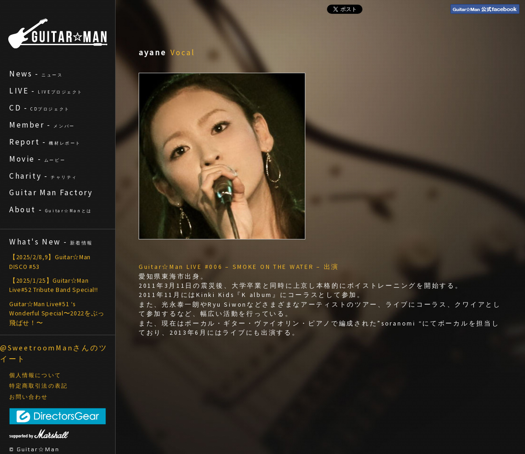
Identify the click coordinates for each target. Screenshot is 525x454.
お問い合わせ (28, 397)
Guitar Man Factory (51, 192)
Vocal (182, 52)
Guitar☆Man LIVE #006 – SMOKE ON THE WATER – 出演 (239, 267)
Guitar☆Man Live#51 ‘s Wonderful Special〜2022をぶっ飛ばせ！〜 (57, 313)
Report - (45, 142)
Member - (42, 125)
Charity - (43, 176)
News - (36, 74)
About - (50, 209)
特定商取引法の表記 (38, 386)
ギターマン (57, 33)
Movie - (37, 159)
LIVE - (46, 91)
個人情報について (35, 375)
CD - (39, 108)
